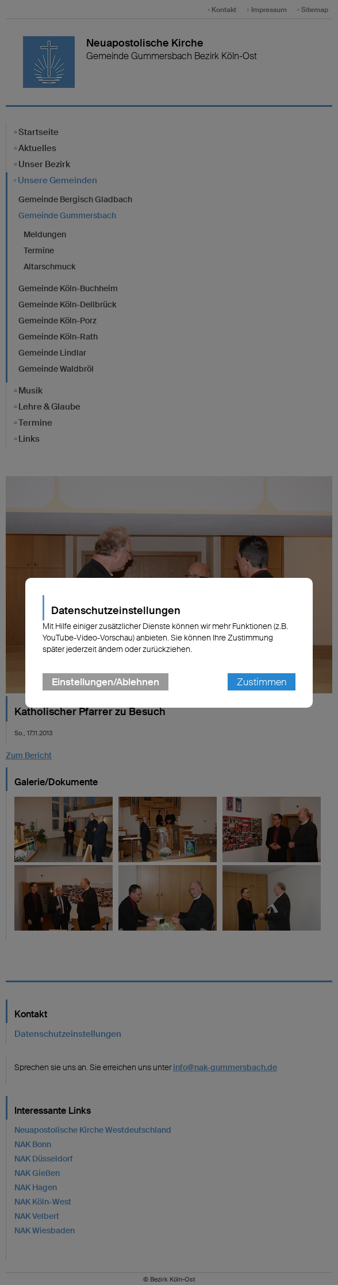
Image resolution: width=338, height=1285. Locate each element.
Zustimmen (261, 682)
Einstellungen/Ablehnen (105, 682)
